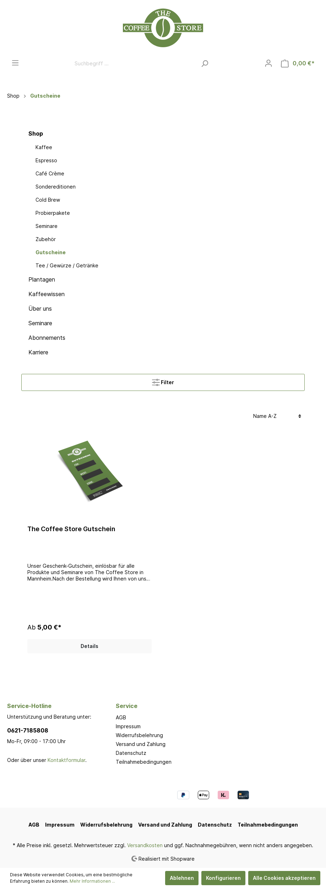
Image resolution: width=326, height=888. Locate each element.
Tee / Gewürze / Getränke (67, 265)
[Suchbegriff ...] (134, 63)
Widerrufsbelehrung (139, 735)
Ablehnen (182, 878)
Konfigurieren (223, 878)
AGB (121, 717)
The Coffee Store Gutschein (71, 529)
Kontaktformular (66, 760)
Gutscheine (51, 252)
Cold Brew (48, 200)
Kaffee (44, 147)
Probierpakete (53, 213)
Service (126, 705)
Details (89, 646)
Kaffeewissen (46, 294)
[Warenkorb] (298, 63)
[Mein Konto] (268, 63)
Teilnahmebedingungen (144, 762)
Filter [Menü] (163, 380)
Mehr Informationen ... (92, 881)
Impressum (128, 726)
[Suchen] (204, 63)
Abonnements (46, 337)
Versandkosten (145, 845)
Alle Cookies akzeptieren (284, 878)
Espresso (46, 160)
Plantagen (41, 279)
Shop (35, 133)
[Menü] (15, 63)
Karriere (38, 352)
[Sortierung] (277, 416)
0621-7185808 (27, 730)
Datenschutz (131, 753)
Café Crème (50, 173)
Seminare (47, 226)
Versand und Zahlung (140, 744)
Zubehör (46, 239)
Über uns (40, 308)
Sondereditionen (56, 187)
